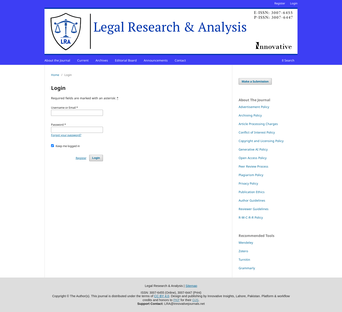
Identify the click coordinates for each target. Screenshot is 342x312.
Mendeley (246, 242)
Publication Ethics (252, 192)
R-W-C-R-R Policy (251, 217)
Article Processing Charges (258, 124)
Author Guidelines (252, 200)
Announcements (156, 60)
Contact (180, 60)
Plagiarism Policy (251, 175)
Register (279, 3)
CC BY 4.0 (161, 296)
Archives (102, 60)
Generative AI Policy (253, 149)
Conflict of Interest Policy (257, 132)
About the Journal (57, 60)
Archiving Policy (250, 115)
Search (288, 60)
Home (55, 75)
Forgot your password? (66, 135)
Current (83, 60)
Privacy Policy (248, 183)
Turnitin (244, 259)
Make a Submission (255, 81)
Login (294, 3)
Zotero (243, 251)
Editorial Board (126, 60)
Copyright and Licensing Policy (261, 141)
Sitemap (191, 286)
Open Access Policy (253, 158)
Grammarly (247, 268)
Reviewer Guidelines (253, 209)
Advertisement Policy (254, 107)
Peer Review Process (253, 166)
